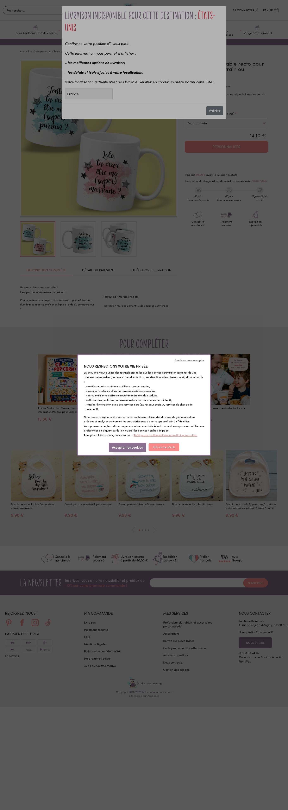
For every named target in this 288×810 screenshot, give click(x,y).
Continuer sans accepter (189, 360)
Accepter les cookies (127, 447)
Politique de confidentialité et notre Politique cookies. (165, 435)
